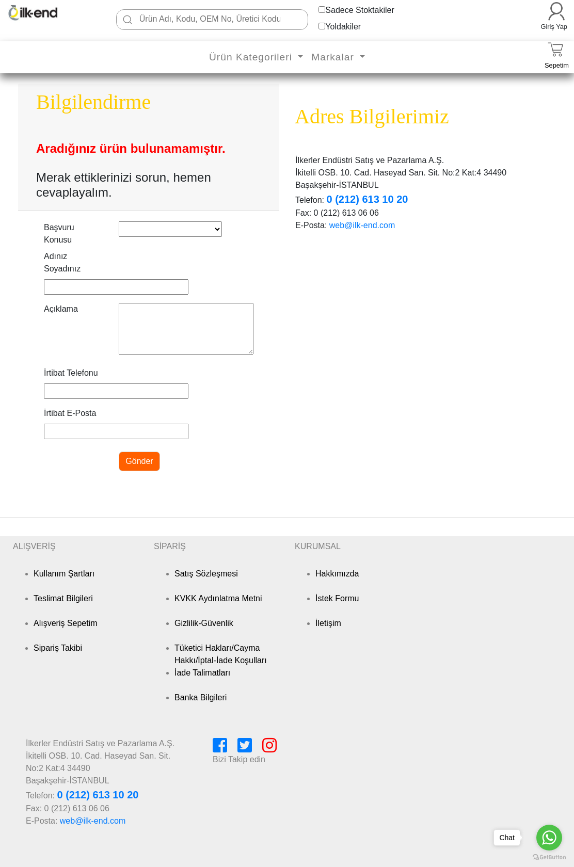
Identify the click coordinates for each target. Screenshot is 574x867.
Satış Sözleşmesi (206, 573)
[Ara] (127, 19)
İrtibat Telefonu (71, 372)
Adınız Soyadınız (62, 262)
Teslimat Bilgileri (63, 598)
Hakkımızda (337, 573)
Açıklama (61, 308)
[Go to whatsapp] (549, 837)
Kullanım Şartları (64, 573)
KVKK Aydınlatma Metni (218, 598)
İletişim (328, 623)
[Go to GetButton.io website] (549, 857)
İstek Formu (337, 598)
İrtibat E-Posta (70, 413)
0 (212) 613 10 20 (367, 199)
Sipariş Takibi (58, 648)
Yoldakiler (343, 26)
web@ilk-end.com (362, 225)
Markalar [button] (334, 57)
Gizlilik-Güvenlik (203, 623)
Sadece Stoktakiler (359, 10)
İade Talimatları (202, 672)
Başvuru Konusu (59, 233)
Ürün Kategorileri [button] (252, 57)
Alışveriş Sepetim (66, 623)
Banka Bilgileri (200, 697)
